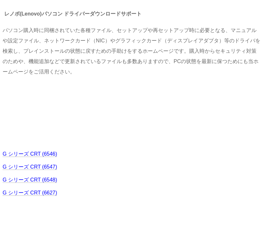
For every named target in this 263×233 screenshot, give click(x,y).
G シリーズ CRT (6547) (30, 167)
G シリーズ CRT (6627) (30, 192)
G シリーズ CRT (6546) (30, 154)
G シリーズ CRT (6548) (30, 180)
